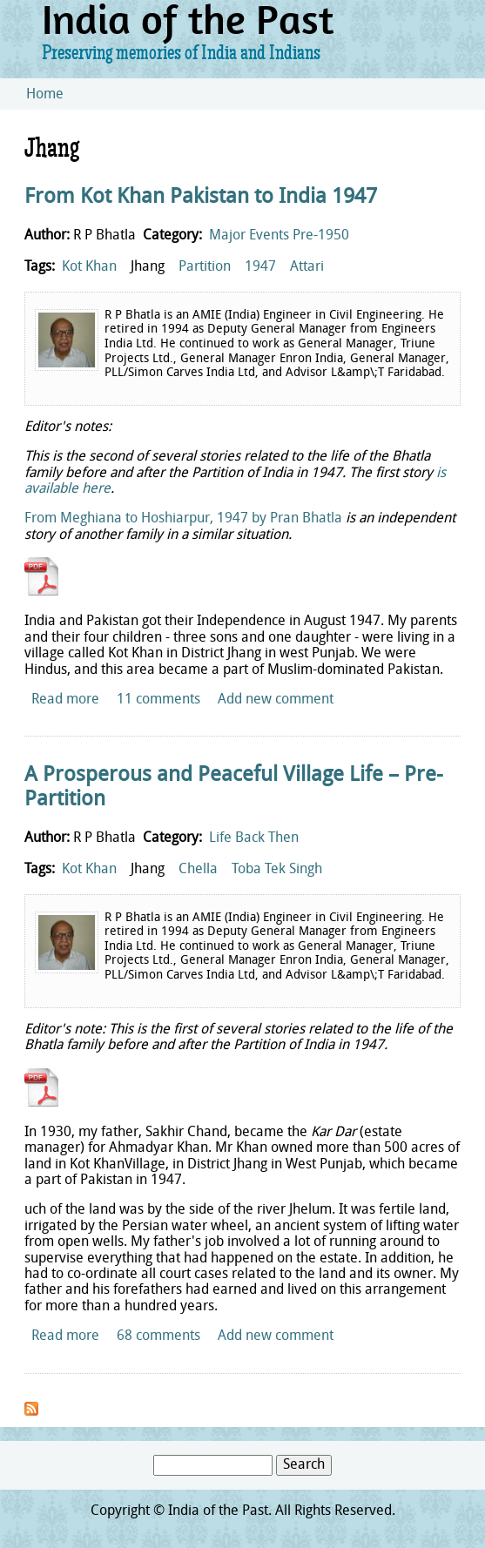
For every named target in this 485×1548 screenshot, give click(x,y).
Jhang (148, 267)
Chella (198, 870)
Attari (307, 267)
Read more (65, 700)
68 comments (158, 1336)
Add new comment (275, 700)
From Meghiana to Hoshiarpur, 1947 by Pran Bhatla (183, 519)
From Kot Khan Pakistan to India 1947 (200, 197)
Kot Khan (89, 267)
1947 (260, 267)
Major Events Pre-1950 (279, 236)
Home (45, 95)
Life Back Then (254, 838)
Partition (205, 267)
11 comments (158, 700)
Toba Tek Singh (277, 870)
